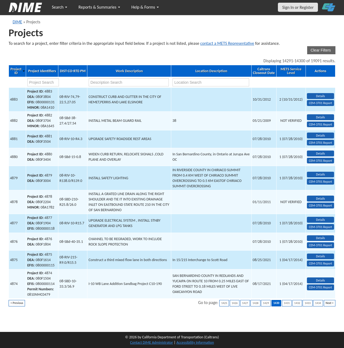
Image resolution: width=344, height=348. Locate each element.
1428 (255, 303)
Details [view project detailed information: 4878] (320, 198)
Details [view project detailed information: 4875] (320, 256)
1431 (287, 303)
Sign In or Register (298, 7)
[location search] (211, 82)
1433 (307, 303)
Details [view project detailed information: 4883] (320, 96)
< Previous (16, 303)
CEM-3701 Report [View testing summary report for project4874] (320, 287)
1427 (245, 303)
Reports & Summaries (99, 7)
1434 (318, 303)
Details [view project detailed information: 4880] (320, 153)
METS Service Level (291, 71)
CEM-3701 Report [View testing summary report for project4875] (320, 263)
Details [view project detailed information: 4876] (320, 238)
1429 (266, 303)
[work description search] (129, 82)
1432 (297, 303)
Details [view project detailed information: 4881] (320, 135)
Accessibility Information (195, 342)
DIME (17, 21)
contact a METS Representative (227, 43)
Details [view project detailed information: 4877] (320, 220)
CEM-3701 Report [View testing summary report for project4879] (320, 182)
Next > (330, 303)
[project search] (43, 82)
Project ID (16, 71)
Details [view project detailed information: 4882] (320, 117)
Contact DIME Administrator (151, 342)
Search (59, 7)
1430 (276, 303)
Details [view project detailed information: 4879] (320, 174)
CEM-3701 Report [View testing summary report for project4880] (320, 161)
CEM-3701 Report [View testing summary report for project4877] (320, 227)
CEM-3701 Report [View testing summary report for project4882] (320, 124)
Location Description (211, 71)
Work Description (129, 71)
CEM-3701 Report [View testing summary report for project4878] (320, 205)
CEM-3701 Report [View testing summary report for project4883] (320, 103)
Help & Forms (145, 7)
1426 (235, 303)
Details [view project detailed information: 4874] (320, 280)
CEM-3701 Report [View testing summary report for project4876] (320, 245)
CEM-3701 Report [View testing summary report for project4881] (320, 143)
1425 (224, 303)
